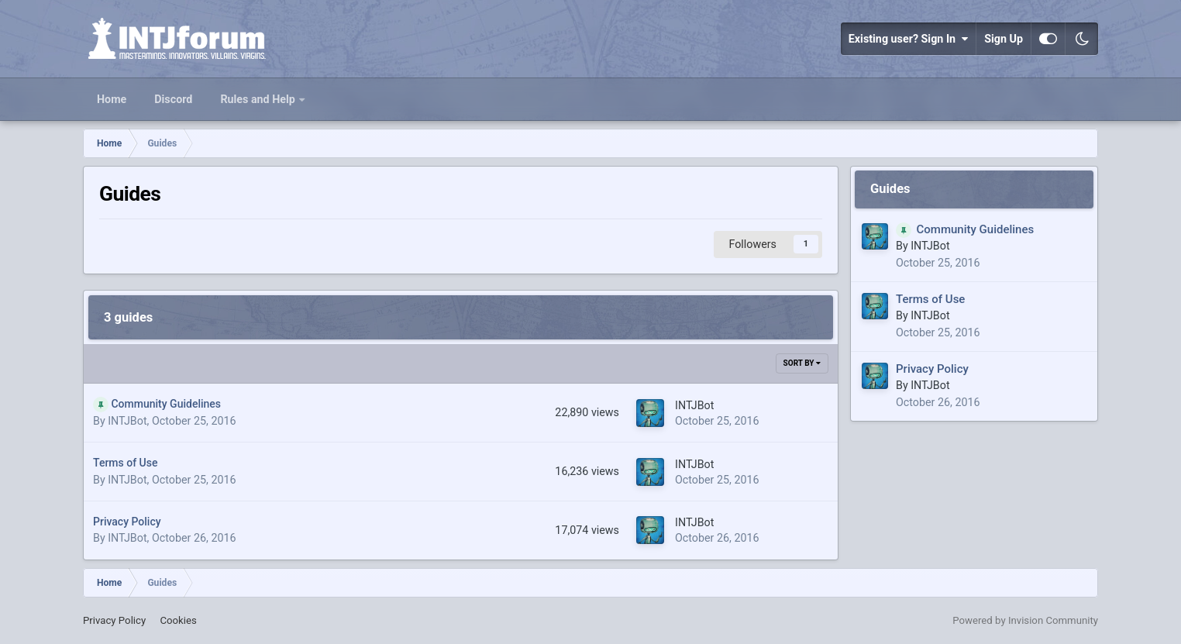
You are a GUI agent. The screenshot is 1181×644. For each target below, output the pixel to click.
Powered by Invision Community (1025, 620)
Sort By (802, 363)
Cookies (178, 620)
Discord (173, 99)
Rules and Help (259, 99)
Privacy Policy (127, 521)
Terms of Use (125, 462)
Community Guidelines (166, 404)
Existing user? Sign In (908, 38)
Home (111, 99)
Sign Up (1003, 39)
